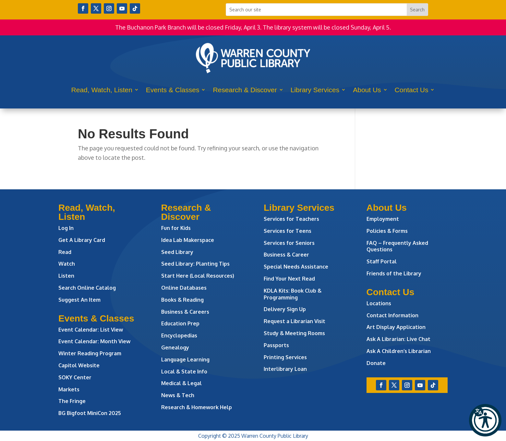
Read (64, 252)
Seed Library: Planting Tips (195, 263)
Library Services (315, 90)
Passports (276, 345)
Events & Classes (172, 90)
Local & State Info (184, 371)
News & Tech (177, 395)
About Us (367, 90)
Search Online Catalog (87, 287)
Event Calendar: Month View (94, 341)
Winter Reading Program (90, 353)
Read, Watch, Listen (101, 90)
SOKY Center (74, 377)
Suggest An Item (79, 299)
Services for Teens (287, 231)
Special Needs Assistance (296, 266)
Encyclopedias (179, 335)
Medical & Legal (181, 383)
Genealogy (175, 347)
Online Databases (184, 287)
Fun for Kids (176, 228)
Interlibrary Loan (285, 369)
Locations (379, 303)
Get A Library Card (81, 240)
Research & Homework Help (196, 407)
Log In (66, 228)
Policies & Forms (387, 231)
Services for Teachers (291, 219)
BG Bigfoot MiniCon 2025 (89, 413)
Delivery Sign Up (285, 309)
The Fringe (72, 401)
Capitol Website (79, 365)
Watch (66, 263)
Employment (383, 219)
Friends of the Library (394, 273)
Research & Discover (245, 90)
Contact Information (392, 315)
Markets (68, 389)
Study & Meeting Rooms (294, 333)
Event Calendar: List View (90, 329)
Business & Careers (185, 312)
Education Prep (180, 323)
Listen (66, 275)
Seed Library (177, 252)
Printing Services (285, 357)
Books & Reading (182, 299)
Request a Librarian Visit (294, 321)
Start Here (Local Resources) (197, 275)
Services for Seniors (289, 243)
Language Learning (185, 359)
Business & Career (286, 254)
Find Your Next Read (289, 278)
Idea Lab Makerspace (187, 240)
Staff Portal (382, 261)
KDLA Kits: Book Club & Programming (292, 294)
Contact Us (411, 90)
